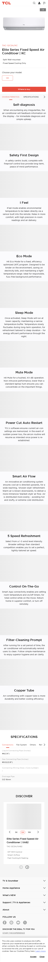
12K (7, 78)
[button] (21, 867)
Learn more (40, 951)
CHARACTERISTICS (10, 97)
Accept (33, 957)
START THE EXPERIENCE (14, 933)
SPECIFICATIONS (31, 97)
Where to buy (24, 89)
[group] (24, 24)
